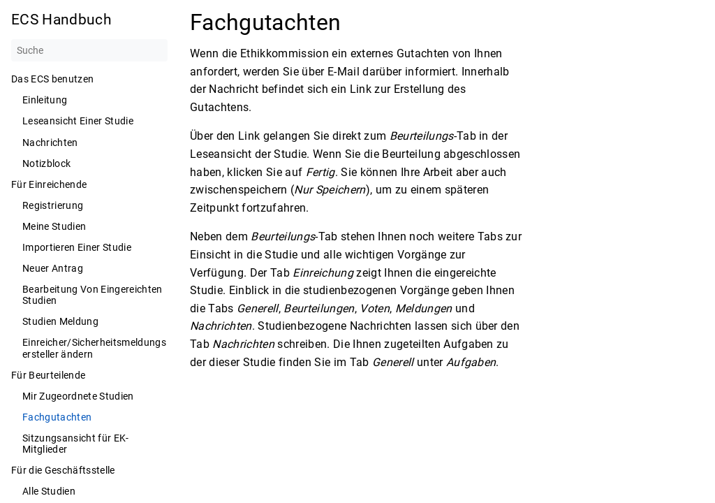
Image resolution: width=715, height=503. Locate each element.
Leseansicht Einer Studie (77, 120)
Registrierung (52, 205)
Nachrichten (50, 142)
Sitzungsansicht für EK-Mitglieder (75, 443)
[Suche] (89, 50)
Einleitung (44, 99)
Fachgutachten (56, 417)
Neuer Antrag (52, 268)
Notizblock (46, 163)
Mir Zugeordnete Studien (78, 396)
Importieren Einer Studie (76, 247)
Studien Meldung (60, 321)
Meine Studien (54, 226)
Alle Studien (48, 491)
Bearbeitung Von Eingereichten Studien (92, 295)
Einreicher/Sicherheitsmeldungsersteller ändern (94, 348)
